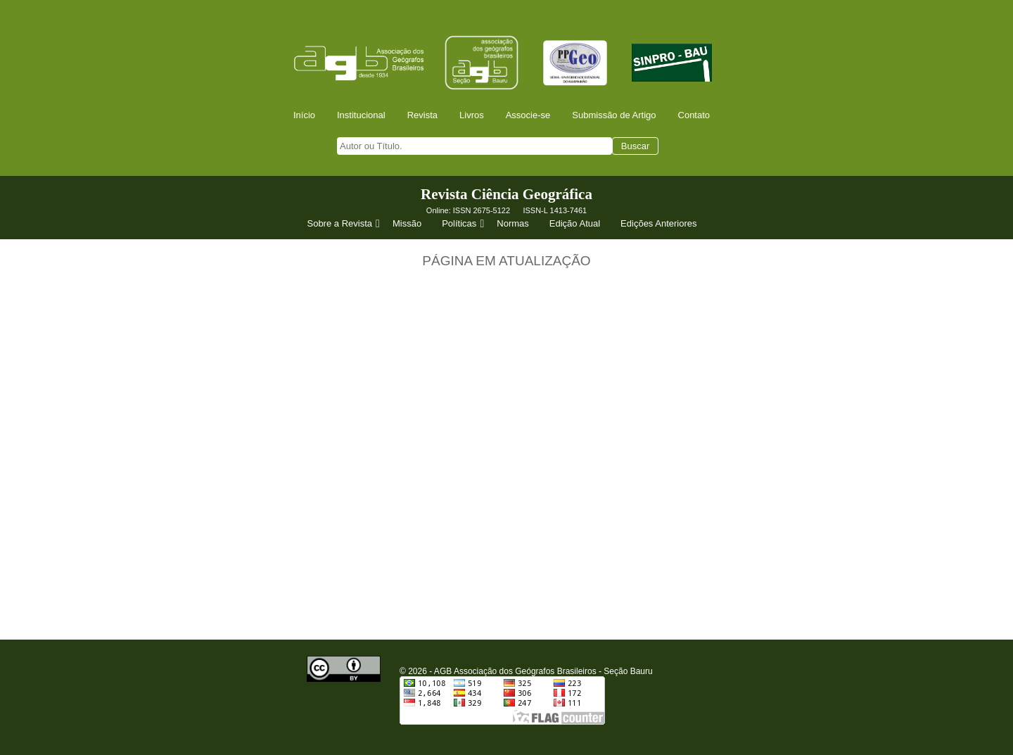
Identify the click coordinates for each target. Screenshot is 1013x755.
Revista (422, 115)
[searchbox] (474, 146)
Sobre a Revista (345, 223)
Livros (471, 115)
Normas (513, 223)
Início (304, 115)
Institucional (361, 115)
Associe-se (528, 115)
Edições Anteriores (658, 223)
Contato (694, 115)
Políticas (465, 223)
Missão (407, 223)
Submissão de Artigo (614, 115)
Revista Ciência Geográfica (506, 194)
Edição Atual (574, 223)
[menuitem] (309, 115)
